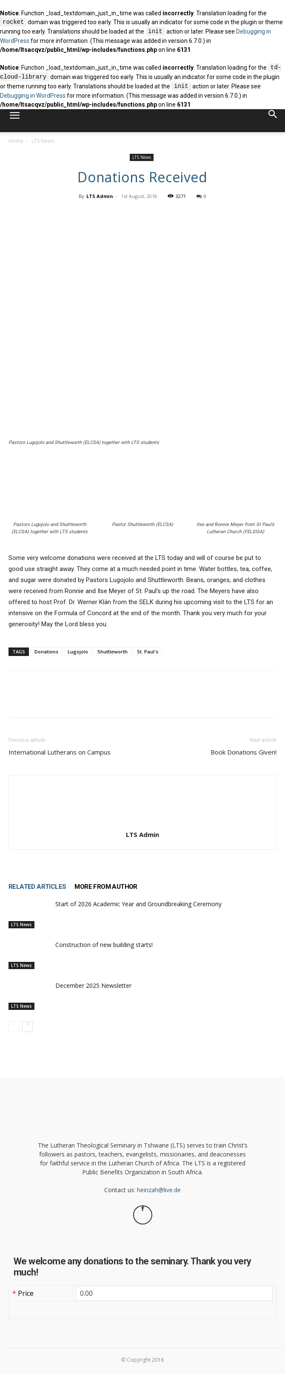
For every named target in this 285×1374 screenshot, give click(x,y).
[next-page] (27, 1026)
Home (16, 140)
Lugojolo (78, 651)
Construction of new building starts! (104, 945)
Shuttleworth (112, 651)
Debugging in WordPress (33, 95)
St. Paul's (147, 651)
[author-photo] (142, 825)
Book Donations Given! (243, 752)
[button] (14, 120)
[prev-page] (14, 1026)
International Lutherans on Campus (60, 752)
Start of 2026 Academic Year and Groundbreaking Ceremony (138, 904)
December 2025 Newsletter (93, 985)
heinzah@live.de (159, 1190)
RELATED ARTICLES (37, 887)
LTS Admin (99, 196)
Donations (46, 651)
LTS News (42, 140)
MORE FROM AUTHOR (105, 887)
